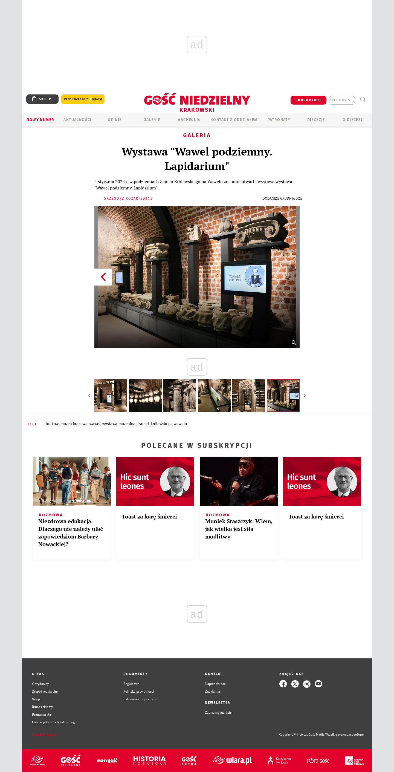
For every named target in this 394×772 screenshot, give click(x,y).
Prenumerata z (83, 99)
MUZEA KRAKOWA (74, 424)
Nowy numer (40, 119)
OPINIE (114, 119)
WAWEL (94, 424)
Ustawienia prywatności (140, 699)
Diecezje (316, 119)
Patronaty (279, 119)
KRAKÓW (52, 424)
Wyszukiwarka (363, 99)
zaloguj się (342, 100)
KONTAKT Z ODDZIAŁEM (234, 119)
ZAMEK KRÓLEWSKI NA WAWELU (162, 424)
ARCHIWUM (189, 119)
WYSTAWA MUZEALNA (119, 424)
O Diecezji (353, 119)
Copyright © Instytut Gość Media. (302, 734)
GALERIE (152, 119)
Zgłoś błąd (44, 735)
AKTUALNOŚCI (77, 119)
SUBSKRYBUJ (308, 100)
